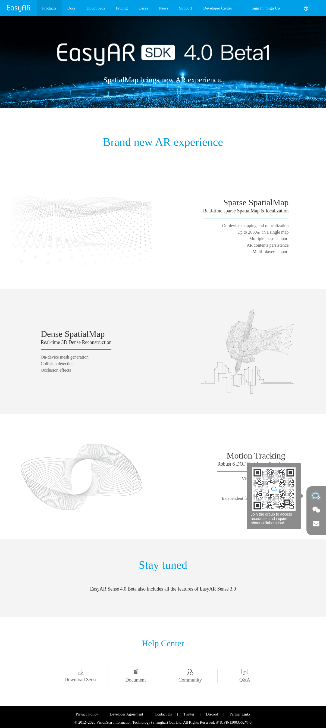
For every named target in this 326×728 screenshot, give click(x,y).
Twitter (188, 714)
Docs (71, 8)
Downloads (95, 8)
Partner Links (240, 714)
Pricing (122, 8)
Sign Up (273, 8)
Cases (143, 8)
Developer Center (217, 8)
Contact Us (163, 714)
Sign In (258, 8)
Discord (212, 714)
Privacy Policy (87, 714)
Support (185, 8)
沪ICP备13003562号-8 (233, 722)
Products (49, 8)
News (163, 8)
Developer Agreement (126, 714)
